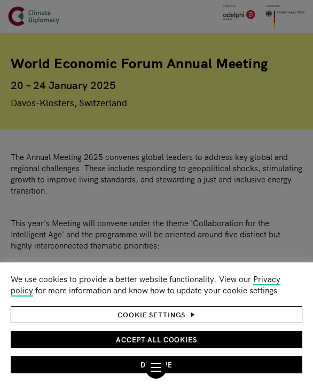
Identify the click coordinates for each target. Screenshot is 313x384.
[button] (156, 314)
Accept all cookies (156, 339)
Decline (156, 364)
